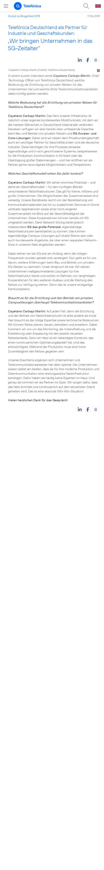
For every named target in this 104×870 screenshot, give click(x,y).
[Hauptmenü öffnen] (6, 6)
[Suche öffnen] (86, 6)
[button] (79, 60)
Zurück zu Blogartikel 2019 (24, 16)
